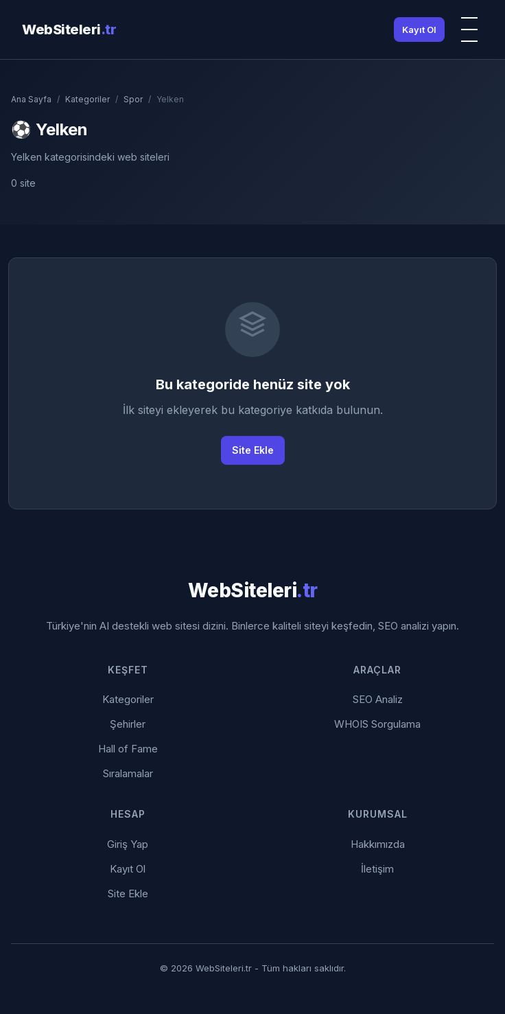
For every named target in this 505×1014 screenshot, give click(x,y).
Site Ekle (253, 450)
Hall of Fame (128, 748)
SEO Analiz (378, 699)
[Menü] (469, 29)
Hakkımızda (378, 844)
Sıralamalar (128, 773)
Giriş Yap (127, 844)
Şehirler (127, 723)
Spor (133, 99)
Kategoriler (87, 99)
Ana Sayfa (31, 99)
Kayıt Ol (419, 29)
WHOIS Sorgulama (377, 723)
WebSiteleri (69, 29)
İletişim (377, 868)
